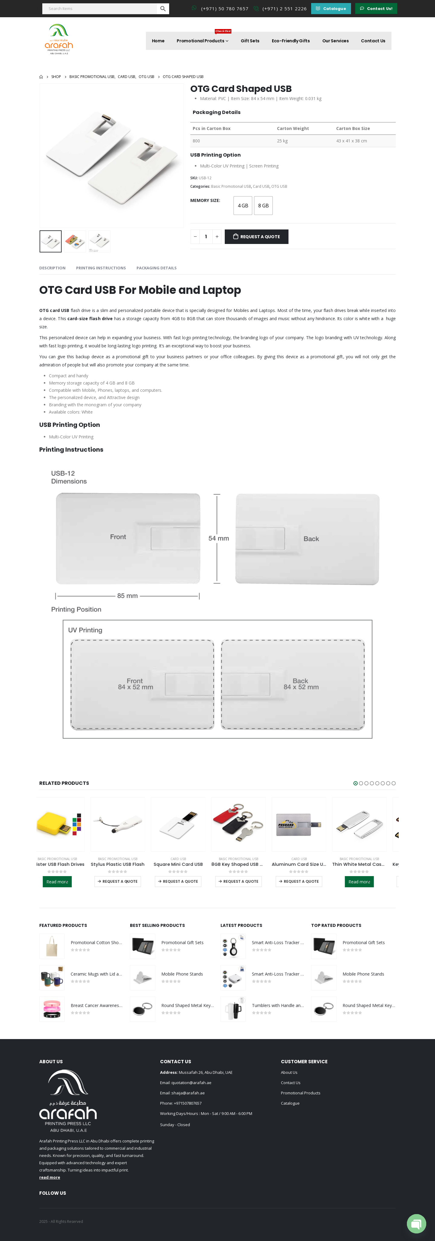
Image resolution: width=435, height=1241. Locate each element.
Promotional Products (204, 38)
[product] (66, 824)
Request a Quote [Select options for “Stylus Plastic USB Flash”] (129, 881)
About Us (289, 1072)
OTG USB (279, 186)
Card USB (261, 186)
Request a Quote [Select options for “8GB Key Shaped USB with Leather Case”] (250, 881)
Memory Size (204, 200)
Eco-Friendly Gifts (291, 41)
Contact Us (373, 41)
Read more (66, 882)
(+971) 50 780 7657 (225, 8)
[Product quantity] (206, 236)
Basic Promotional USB (231, 186)
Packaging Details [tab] (157, 268)
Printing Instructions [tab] (101, 268)
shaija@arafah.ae (188, 1093)
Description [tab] (52, 268)
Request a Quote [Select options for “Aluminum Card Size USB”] (310, 881)
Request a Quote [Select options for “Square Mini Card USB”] (189, 881)
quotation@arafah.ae (191, 1082)
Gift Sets (250, 41)
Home (158, 41)
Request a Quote (260, 237)
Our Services (335, 41)
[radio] (243, 206)
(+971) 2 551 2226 (285, 8)
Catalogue (290, 1103)
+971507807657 (187, 1103)
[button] (331, 8)
